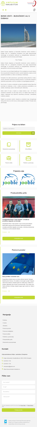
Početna (5, 320)
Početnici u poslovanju (8, 337)
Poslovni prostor (7, 328)
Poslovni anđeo (6, 334)
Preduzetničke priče (7, 339)
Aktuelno (5, 325)
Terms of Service (30, 405)
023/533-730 (7, 361)
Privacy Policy (23, 405)
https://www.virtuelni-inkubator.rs (12, 369)
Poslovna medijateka (8, 331)
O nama (4, 323)
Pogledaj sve (18, 238)
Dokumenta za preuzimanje (9, 342)
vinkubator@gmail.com (9, 366)
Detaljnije (4, 232)
